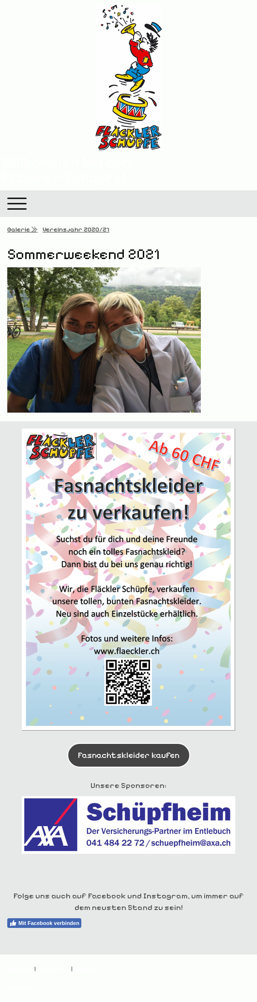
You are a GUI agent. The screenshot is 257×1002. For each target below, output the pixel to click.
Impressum (19, 968)
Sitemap (84, 968)
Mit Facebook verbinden (44, 923)
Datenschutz (53, 968)
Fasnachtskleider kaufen (129, 755)
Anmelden (18, 987)
